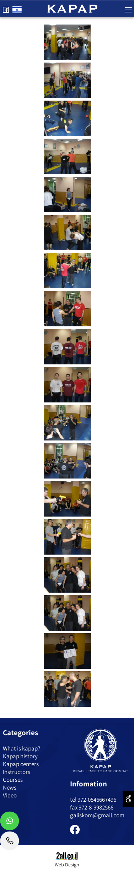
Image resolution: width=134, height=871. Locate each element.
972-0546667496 (96, 799)
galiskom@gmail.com (97, 815)
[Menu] (128, 8)
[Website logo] (72, 7)
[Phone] (9, 842)
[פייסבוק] (5, 8)
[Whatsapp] (9, 822)
